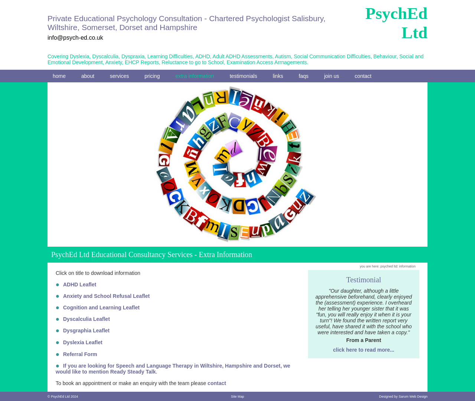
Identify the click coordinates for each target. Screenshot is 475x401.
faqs (303, 76)
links (278, 76)
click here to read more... (363, 350)
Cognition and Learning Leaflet (101, 307)
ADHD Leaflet (79, 284)
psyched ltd (388, 266)
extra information (195, 76)
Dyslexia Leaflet (82, 342)
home (59, 76)
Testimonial (363, 280)
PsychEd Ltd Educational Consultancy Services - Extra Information (151, 254)
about (87, 76)
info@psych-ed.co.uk (75, 37)
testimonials (243, 76)
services (119, 76)
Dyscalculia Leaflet (86, 319)
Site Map (237, 396)
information (407, 266)
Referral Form (80, 354)
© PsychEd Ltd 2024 (63, 396)
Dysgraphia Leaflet (86, 330)
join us (331, 76)
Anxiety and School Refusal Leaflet (106, 296)
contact (363, 76)
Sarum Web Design (413, 396)
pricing (152, 76)
